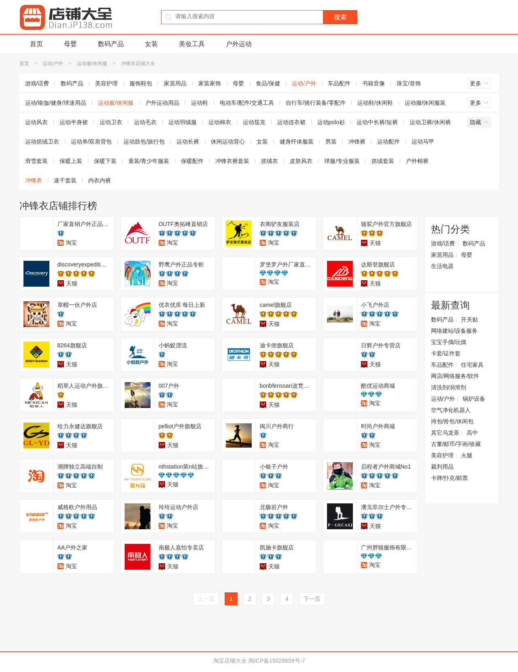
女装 (151, 43)
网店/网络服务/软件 (455, 376)
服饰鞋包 (141, 83)
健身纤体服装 (297, 141)
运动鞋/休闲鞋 (375, 102)
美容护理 (106, 83)
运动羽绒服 (182, 122)
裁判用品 (442, 466)
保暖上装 (70, 161)
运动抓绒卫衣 (42, 141)
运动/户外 (52, 63)
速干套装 (65, 180)
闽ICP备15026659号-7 (276, 660)
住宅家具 (472, 364)
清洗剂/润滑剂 (449, 387)
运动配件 (388, 141)
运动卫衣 (111, 122)
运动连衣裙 (291, 122)
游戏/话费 (37, 83)
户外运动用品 (162, 102)
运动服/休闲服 (92, 63)
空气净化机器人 (451, 410)
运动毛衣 (145, 122)
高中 (472, 432)
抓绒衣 (269, 161)
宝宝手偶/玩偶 (449, 342)
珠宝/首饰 (409, 83)
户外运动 (239, 43)
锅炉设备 (474, 398)
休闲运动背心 (228, 141)
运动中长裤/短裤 (377, 122)
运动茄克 (254, 122)
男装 (331, 141)
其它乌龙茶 (445, 432)
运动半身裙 (73, 122)
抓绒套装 (383, 161)
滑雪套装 (36, 161)
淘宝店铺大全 (230, 660)
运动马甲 (423, 141)
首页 (36, 43)
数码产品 (111, 43)
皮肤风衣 (301, 161)
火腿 (466, 455)
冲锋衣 (33, 180)
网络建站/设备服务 (454, 331)
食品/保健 (268, 83)
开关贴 (469, 319)
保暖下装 (105, 161)
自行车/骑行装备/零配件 (316, 102)
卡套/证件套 (446, 353)
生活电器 (442, 266)
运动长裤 (187, 141)
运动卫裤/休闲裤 (430, 122)
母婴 (70, 43)
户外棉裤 (417, 161)
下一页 (312, 599)
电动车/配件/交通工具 (247, 102)
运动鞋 (199, 102)
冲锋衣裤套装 (232, 161)
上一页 (205, 599)
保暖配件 (192, 161)
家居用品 (175, 83)
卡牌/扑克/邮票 (449, 478)
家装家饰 (209, 83)
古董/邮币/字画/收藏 (456, 444)
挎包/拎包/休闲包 (452, 421)
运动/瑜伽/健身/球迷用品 (56, 102)
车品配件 (339, 83)
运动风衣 (36, 122)
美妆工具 (192, 43)
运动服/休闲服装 (425, 102)
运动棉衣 (219, 122)
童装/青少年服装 (149, 161)
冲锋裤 (356, 141)
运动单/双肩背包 (91, 141)
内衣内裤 (99, 180)
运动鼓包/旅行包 (144, 141)
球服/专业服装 (342, 161)
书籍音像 (373, 83)
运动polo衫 (331, 122)
